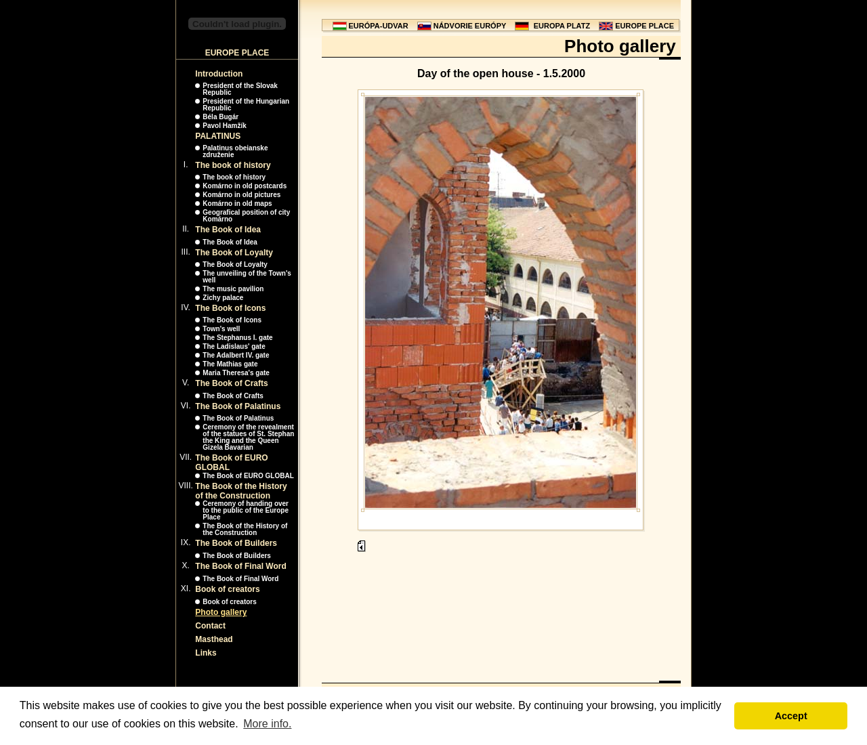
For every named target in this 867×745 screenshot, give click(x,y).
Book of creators (227, 589)
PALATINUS (217, 136)
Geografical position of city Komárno (246, 216)
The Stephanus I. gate (237, 337)
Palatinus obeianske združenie (235, 151)
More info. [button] (267, 723)
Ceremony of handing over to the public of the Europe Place (246, 510)
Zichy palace (223, 297)
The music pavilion (233, 289)
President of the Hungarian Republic (246, 105)
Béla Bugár (220, 117)
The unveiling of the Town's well (247, 277)
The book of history (232, 165)
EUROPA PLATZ (562, 26)
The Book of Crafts (231, 383)
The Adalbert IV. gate (236, 355)
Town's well (221, 329)
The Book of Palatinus (237, 406)
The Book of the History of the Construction (241, 491)
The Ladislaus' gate (234, 346)
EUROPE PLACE (644, 26)
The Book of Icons (230, 308)
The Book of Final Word (240, 566)
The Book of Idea (228, 229)
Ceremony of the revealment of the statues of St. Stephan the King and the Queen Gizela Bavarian (248, 437)
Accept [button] (791, 715)
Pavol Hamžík (224, 125)
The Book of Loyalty (234, 252)
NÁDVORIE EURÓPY (470, 26)
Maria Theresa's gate (236, 373)
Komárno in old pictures (241, 194)
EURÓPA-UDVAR (378, 26)
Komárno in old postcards (245, 186)
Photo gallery (221, 612)
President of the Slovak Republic (240, 89)
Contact (210, 626)
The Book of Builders (236, 543)
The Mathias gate (230, 364)
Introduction (218, 74)
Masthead (213, 639)
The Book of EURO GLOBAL (248, 476)
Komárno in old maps (237, 203)
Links (205, 653)
